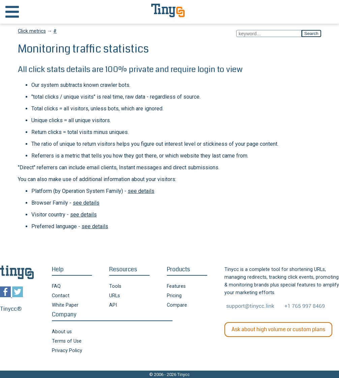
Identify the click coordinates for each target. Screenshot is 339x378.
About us (62, 332)
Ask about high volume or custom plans (278, 329)
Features (176, 286)
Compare (177, 305)
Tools (115, 286)
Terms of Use (67, 341)
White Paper (65, 305)
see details (141, 191)
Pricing (174, 296)
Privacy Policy (67, 350)
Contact (60, 296)
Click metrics (32, 31)
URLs (114, 296)
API (113, 305)
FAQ (56, 286)
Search (311, 33)
